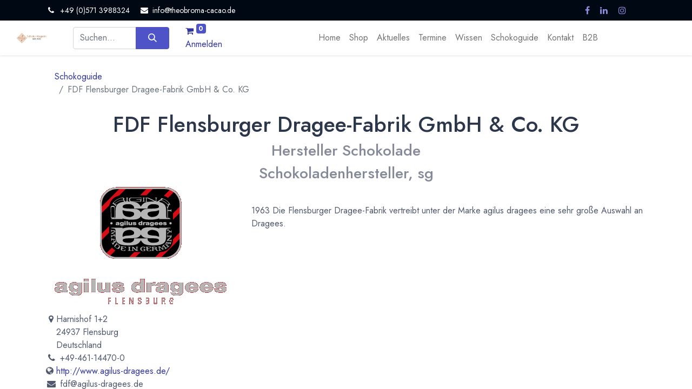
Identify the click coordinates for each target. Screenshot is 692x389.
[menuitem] (329, 38)
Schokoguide (78, 76)
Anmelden (203, 44)
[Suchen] (152, 38)
